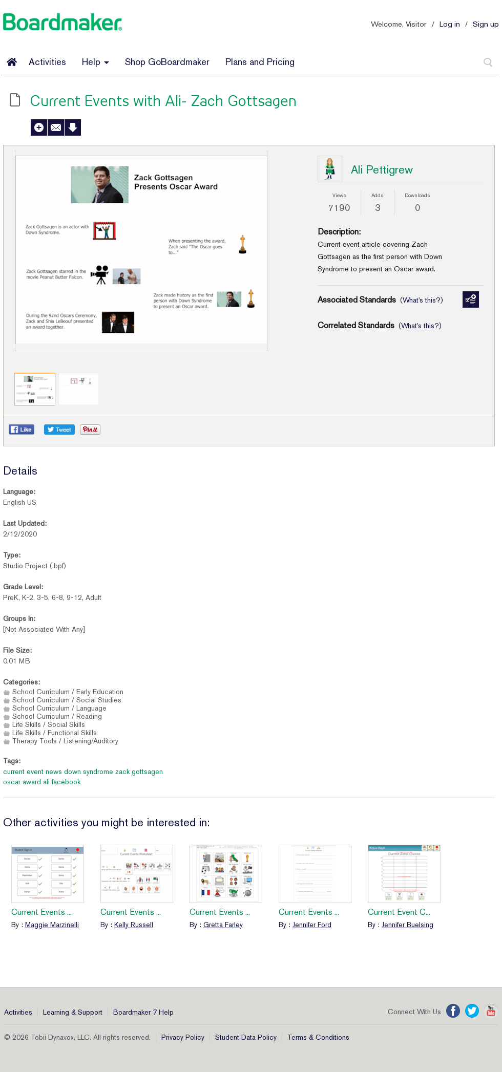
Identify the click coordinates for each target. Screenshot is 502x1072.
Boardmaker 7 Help (143, 1012)
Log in (450, 23)
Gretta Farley (223, 924)
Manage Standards (471, 299)
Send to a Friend (56, 127)
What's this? (422, 300)
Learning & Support (72, 1012)
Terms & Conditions (318, 1037)
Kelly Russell (133, 924)
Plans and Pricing (260, 61)
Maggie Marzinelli (52, 924)
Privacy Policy (182, 1037)
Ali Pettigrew (382, 169)
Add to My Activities (39, 127)
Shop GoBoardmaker (167, 61)
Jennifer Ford (311, 924)
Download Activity (73, 127)
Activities (47, 61)
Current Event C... (399, 912)
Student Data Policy (246, 1037)
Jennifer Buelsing (407, 924)
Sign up (486, 23)
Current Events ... (41, 912)
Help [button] (95, 61)
